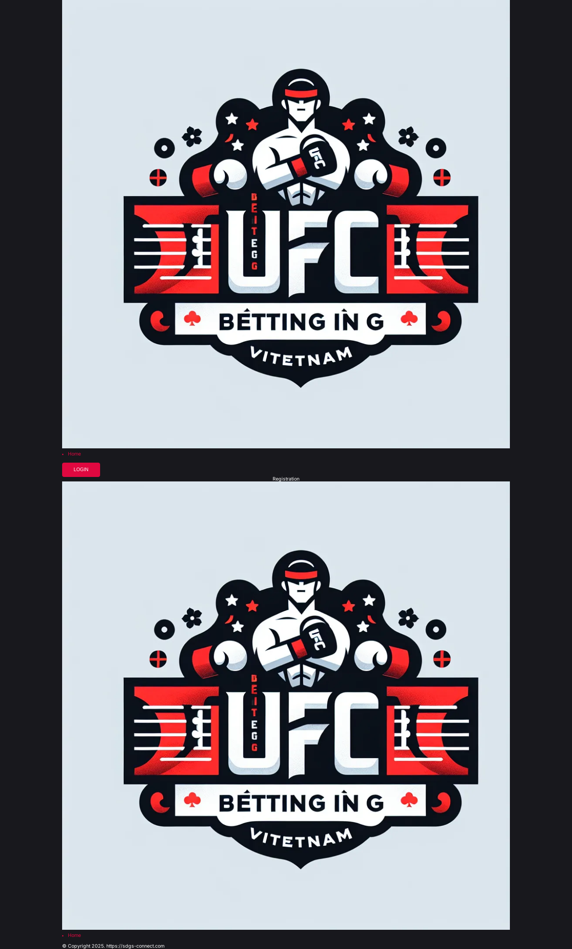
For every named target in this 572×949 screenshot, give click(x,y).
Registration (286, 479)
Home (74, 454)
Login (81, 469)
